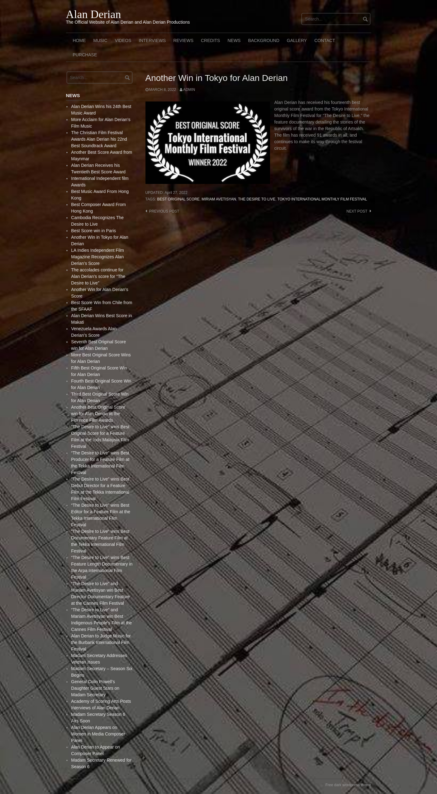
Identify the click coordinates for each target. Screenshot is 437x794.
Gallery (297, 40)
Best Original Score (178, 199)
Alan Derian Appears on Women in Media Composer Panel (98, 734)
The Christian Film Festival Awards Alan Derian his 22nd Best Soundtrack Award (99, 139)
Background (263, 40)
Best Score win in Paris (93, 230)
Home (79, 40)
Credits (210, 40)
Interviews (152, 40)
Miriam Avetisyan (219, 199)
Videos (123, 40)
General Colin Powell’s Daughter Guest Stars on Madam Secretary (95, 688)
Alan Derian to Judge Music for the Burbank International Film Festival (101, 642)
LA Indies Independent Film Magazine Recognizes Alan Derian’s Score (97, 257)
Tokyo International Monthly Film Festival (322, 199)
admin (189, 89)
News (233, 40)
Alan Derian (93, 14)
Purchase (85, 54)
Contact (324, 40)
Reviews (183, 40)
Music (100, 40)
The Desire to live (256, 199)
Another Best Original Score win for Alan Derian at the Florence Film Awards (98, 414)
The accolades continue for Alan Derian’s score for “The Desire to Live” (98, 276)
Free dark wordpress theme (348, 785)
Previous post (164, 211)
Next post (356, 211)
